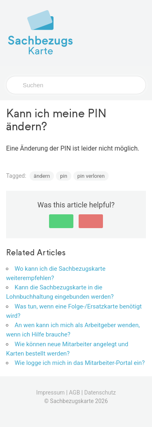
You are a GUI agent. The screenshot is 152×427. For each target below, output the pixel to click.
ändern (42, 176)
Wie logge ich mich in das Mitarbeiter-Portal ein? (80, 363)
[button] (61, 221)
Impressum (50, 392)
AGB (74, 392)
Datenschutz (100, 392)
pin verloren (91, 176)
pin (63, 176)
